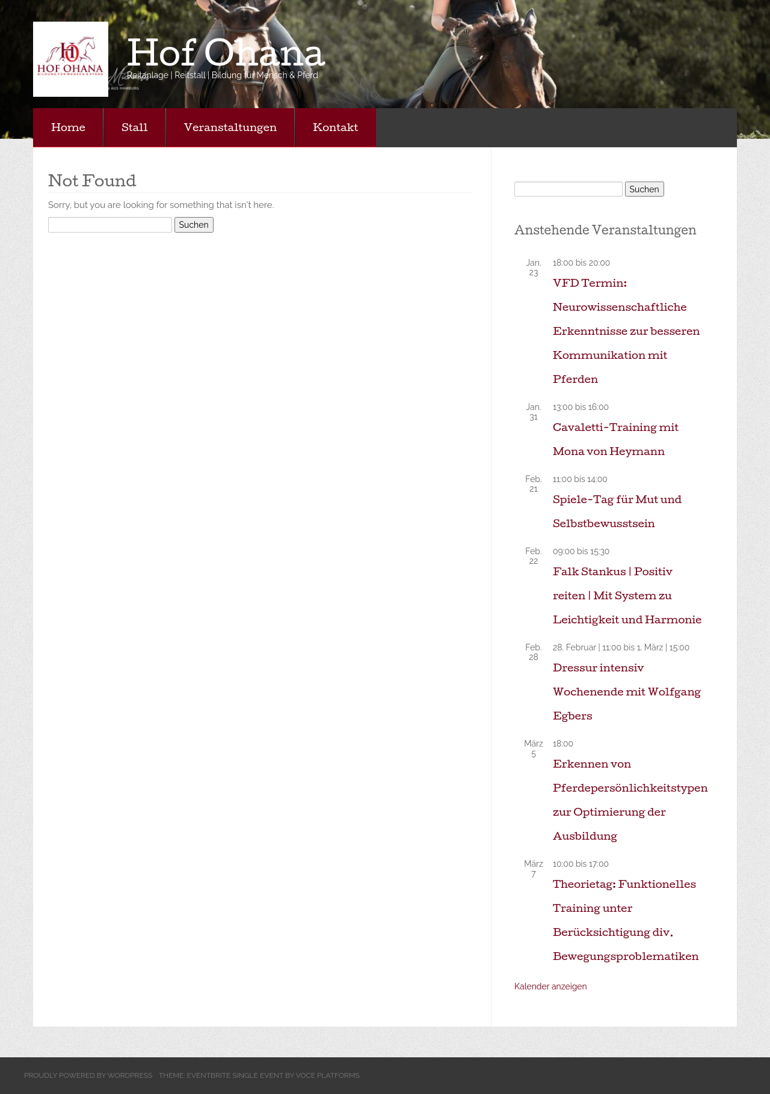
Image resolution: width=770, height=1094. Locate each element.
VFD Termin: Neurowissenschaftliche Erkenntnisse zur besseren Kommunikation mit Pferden (626, 331)
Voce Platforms (328, 1075)
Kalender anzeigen (550, 986)
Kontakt (335, 127)
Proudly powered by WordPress (88, 1075)
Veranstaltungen (230, 127)
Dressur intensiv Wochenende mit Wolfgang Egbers (627, 691)
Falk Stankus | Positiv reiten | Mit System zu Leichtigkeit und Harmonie (627, 595)
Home (68, 127)
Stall (135, 127)
